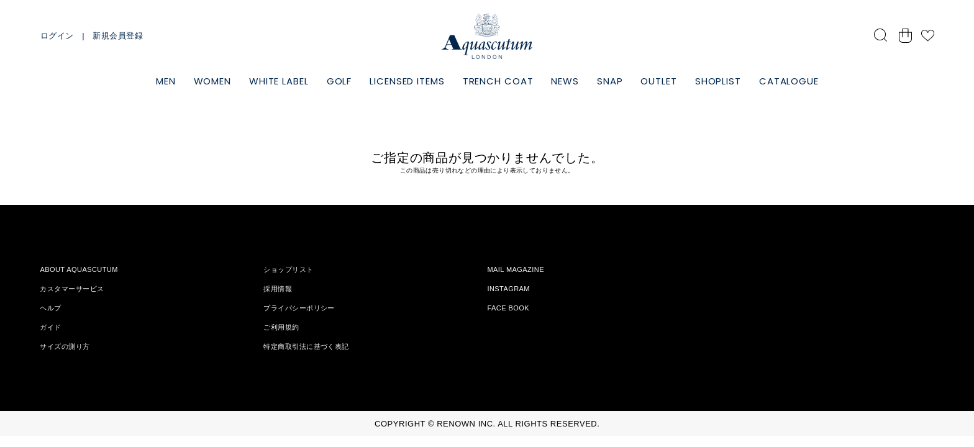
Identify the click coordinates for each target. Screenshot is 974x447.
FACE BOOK (508, 308)
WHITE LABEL (279, 81)
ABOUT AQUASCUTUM (78, 269)
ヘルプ (50, 308)
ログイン (57, 35)
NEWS (565, 81)
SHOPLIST (718, 81)
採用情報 (277, 288)
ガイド (50, 327)
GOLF (339, 81)
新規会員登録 (118, 35)
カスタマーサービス (72, 288)
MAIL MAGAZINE (515, 269)
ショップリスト (288, 269)
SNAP (610, 81)
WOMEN (213, 81)
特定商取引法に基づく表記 (305, 346)
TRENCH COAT (498, 81)
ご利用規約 (281, 327)
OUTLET (658, 81)
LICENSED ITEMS (407, 81)
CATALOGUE (789, 81)
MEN (166, 81)
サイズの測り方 (64, 346)
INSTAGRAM (508, 288)
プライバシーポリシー (298, 308)
